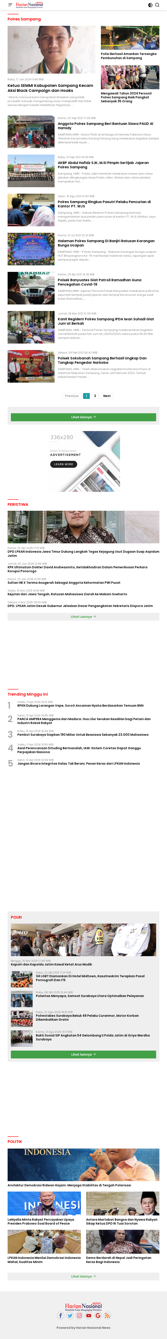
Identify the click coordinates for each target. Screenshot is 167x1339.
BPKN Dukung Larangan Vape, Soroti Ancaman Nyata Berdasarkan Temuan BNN (80, 706)
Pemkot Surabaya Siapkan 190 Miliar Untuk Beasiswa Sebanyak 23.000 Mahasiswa (83, 735)
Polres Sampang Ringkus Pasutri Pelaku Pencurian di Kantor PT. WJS (104, 204)
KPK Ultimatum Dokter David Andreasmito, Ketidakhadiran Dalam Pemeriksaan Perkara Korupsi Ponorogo (77, 569)
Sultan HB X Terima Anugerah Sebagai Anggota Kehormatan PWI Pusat (64, 583)
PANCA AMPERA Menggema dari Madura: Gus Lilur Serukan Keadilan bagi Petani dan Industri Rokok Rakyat (84, 721)
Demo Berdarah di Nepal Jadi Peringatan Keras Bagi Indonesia (118, 1260)
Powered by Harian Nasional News (83, 1328)
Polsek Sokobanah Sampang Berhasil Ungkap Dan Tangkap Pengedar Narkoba (102, 360)
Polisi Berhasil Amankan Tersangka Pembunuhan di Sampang (129, 56)
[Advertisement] (83, 654)
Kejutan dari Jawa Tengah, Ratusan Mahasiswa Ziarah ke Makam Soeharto (67, 594)
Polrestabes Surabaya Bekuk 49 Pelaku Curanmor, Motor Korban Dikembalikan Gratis (87, 1018)
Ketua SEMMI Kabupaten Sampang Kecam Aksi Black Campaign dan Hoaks (50, 88)
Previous (72, 396)
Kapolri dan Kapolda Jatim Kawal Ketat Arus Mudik (51, 964)
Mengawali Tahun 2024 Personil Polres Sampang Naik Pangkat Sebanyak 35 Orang (126, 97)
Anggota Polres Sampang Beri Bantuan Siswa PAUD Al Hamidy (105, 126)
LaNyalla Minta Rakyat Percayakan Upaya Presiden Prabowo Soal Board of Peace (41, 1221)
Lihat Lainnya (83, 617)
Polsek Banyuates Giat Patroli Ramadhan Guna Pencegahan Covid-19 (99, 282)
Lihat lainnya (83, 417)
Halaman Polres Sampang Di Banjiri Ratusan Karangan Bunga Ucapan (106, 243)
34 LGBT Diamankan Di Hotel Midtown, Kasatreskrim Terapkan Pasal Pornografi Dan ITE (90, 978)
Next (107, 396)
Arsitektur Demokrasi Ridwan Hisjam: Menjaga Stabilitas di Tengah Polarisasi (69, 1185)
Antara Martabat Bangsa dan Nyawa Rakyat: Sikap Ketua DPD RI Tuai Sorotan (122, 1221)
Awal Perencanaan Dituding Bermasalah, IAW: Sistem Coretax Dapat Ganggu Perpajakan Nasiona (79, 750)
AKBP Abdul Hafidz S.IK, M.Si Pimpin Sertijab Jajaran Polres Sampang (103, 165)
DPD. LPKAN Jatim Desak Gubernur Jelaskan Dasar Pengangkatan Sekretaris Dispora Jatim (80, 606)
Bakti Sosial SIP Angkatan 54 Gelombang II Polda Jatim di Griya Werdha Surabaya (93, 1037)
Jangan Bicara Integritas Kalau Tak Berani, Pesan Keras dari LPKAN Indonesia (78, 763)
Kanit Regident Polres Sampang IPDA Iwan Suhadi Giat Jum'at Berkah (106, 321)
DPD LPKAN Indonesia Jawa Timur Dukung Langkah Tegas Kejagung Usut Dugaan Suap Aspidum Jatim (83, 553)
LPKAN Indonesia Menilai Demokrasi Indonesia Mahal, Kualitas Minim (44, 1260)
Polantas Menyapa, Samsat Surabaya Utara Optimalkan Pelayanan (90, 996)
